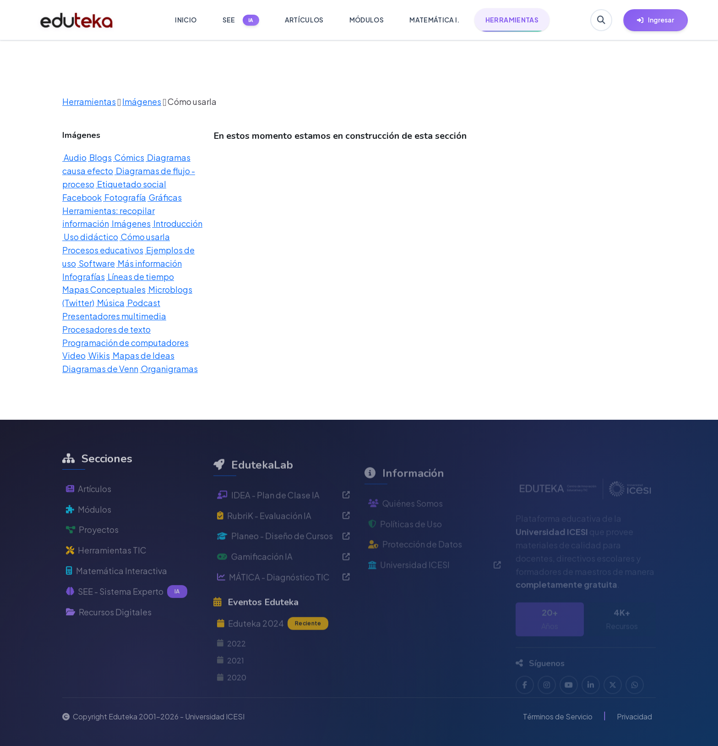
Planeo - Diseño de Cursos (283, 559)
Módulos (88, 528)
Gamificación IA (283, 580)
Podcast (143, 302)
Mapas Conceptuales (104, 289)
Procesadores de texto (106, 329)
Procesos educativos (102, 250)
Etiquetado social (131, 184)
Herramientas (89, 101)
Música (110, 302)
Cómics (128, 157)
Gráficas (164, 197)
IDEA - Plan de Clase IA (283, 518)
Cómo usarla (145, 236)
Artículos (88, 508)
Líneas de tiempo (140, 276)
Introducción (177, 223)
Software (96, 263)
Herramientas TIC (106, 569)
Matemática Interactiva (116, 590)
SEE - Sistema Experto (126, 610)
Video (74, 355)
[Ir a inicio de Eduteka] (76, 20)
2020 (231, 701)
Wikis (98, 355)
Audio (74, 157)
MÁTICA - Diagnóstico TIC (283, 600)
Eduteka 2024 (272, 647)
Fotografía (124, 197)
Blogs (100, 157)
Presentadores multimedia (114, 316)
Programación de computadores (125, 342)
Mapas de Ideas (142, 355)
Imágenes (141, 101)
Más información (149, 263)
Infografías (83, 276)
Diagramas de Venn (100, 368)
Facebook (82, 197)
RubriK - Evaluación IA (283, 539)
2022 (231, 667)
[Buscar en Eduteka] (601, 20)
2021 (230, 684)
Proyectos (92, 549)
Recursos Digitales (109, 631)
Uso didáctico (90, 236)
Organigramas (169, 368)
